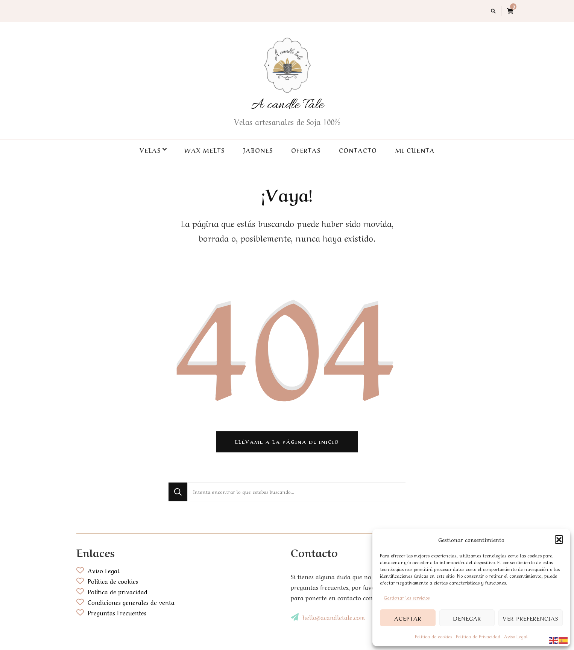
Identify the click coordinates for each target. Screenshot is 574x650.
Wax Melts (204, 150)
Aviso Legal (516, 636)
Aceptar (407, 618)
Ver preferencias (531, 618)
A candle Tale (287, 105)
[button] (559, 539)
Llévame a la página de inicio (287, 441)
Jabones (258, 150)
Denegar (467, 618)
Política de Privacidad (478, 636)
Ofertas (305, 150)
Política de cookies (433, 636)
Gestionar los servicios (407, 597)
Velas (150, 150)
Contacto (358, 150)
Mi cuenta (415, 150)
